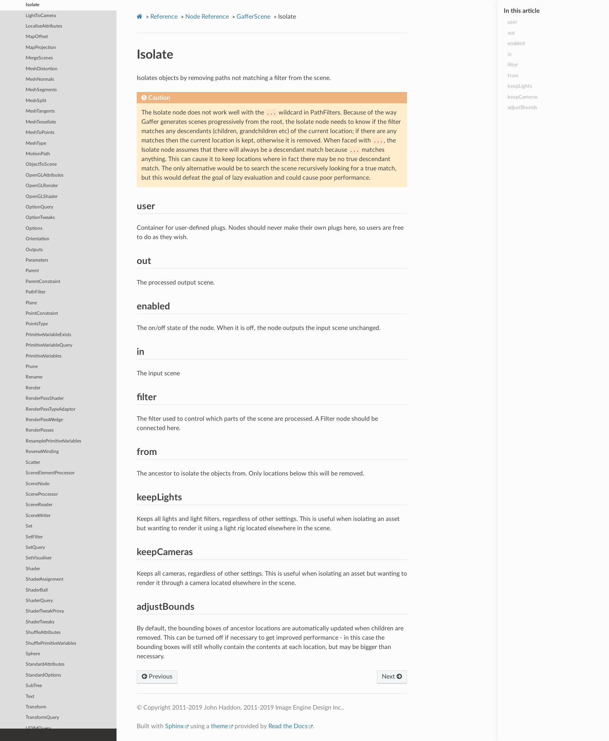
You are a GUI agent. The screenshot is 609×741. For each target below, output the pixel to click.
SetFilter (34, 536)
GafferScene (253, 17)
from (513, 75)
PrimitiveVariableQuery (49, 345)
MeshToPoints (40, 132)
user (512, 22)
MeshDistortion (41, 68)
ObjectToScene (41, 164)
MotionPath (38, 153)
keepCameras (523, 97)
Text (30, 696)
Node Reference (207, 17)
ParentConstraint (43, 281)
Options (34, 228)
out (511, 33)
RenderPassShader (45, 398)
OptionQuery (39, 207)
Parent (32, 270)
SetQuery (35, 547)
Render (33, 387)
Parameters (37, 260)
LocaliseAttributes (44, 26)
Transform (36, 707)
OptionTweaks (40, 217)
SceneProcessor (42, 494)
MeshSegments (41, 89)
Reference (163, 17)
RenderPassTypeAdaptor (50, 409)
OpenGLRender (42, 185)
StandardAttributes (45, 664)
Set (29, 526)
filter (513, 65)
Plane (31, 302)
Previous (157, 676)
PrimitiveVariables (43, 356)
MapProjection (41, 47)
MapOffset (37, 36)
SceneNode (37, 483)
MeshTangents (40, 111)
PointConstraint (42, 313)
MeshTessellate (41, 122)
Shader (33, 568)
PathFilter (35, 292)
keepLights (520, 86)
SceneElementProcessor (50, 472)
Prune (32, 366)
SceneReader (39, 504)
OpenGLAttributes (44, 175)
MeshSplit (36, 100)
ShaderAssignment (44, 579)
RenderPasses (40, 430)
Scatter (33, 462)
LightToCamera (41, 15)
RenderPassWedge (44, 419)
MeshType (36, 143)
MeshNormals (40, 79)
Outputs (34, 249)
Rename (34, 377)
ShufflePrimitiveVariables (51, 643)
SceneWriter (38, 515)
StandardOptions (43, 675)
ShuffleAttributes (43, 632)
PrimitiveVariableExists (48, 334)
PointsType (37, 323)
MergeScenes (39, 58)
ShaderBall (37, 590)
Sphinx (174, 726)
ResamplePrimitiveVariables (53, 441)
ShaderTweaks (40, 622)
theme (219, 726)
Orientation (37, 238)
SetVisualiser (39, 557)
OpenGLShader (41, 196)
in (510, 54)
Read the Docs (288, 726)
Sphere (33, 653)
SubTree (34, 685)
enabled (516, 43)
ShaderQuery (39, 600)
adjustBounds (522, 107)
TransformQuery (42, 717)
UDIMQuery (38, 728)
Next (392, 676)
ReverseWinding (42, 451)
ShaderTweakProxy (45, 611)
